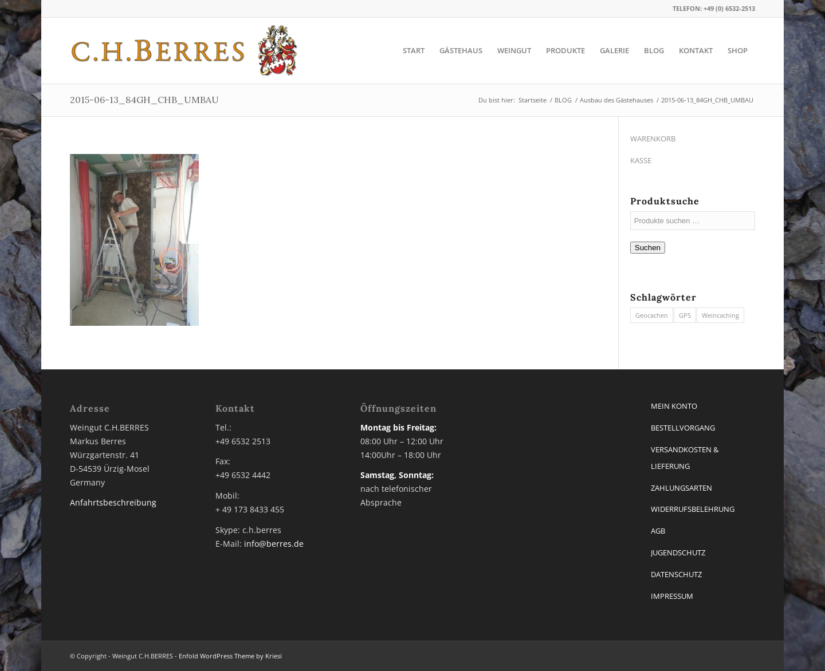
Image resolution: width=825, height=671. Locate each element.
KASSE (640, 160)
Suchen (648, 247)
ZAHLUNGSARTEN (681, 488)
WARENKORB (652, 138)
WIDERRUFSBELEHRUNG (692, 509)
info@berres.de (274, 543)
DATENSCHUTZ (676, 574)
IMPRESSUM (672, 596)
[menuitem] (413, 51)
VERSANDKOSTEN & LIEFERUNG (684, 457)
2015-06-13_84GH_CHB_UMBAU (144, 99)
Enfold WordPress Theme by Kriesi (230, 656)
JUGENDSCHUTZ (678, 552)
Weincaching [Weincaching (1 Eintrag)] (720, 315)
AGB (658, 531)
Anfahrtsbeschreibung (113, 502)
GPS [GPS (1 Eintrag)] (685, 315)
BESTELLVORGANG (683, 428)
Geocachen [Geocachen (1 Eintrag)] (651, 315)
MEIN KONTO (674, 406)
